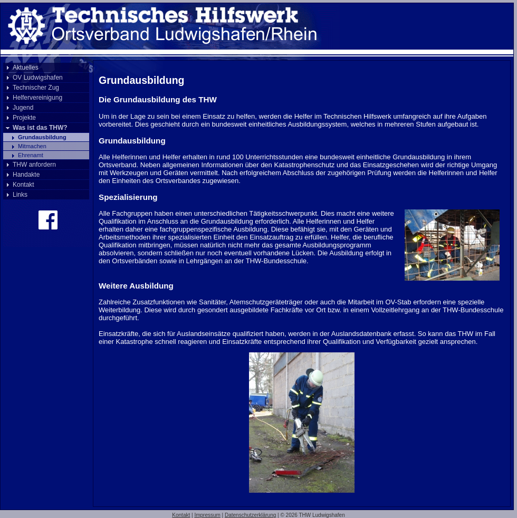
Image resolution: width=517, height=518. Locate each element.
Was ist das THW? (40, 127)
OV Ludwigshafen (38, 77)
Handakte (26, 174)
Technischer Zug (36, 87)
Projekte (24, 117)
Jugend (23, 107)
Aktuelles (26, 67)
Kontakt (23, 184)
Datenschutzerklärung (250, 515)
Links (20, 194)
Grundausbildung (42, 137)
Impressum (207, 515)
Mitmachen (32, 146)
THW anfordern (34, 164)
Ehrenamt (30, 155)
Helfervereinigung (37, 97)
